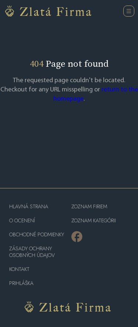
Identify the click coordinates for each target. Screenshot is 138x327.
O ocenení (22, 220)
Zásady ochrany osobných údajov (32, 252)
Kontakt (19, 269)
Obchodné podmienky (36, 234)
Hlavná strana (28, 206)
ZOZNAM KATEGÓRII (93, 220)
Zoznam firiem (89, 206)
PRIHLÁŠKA (21, 283)
